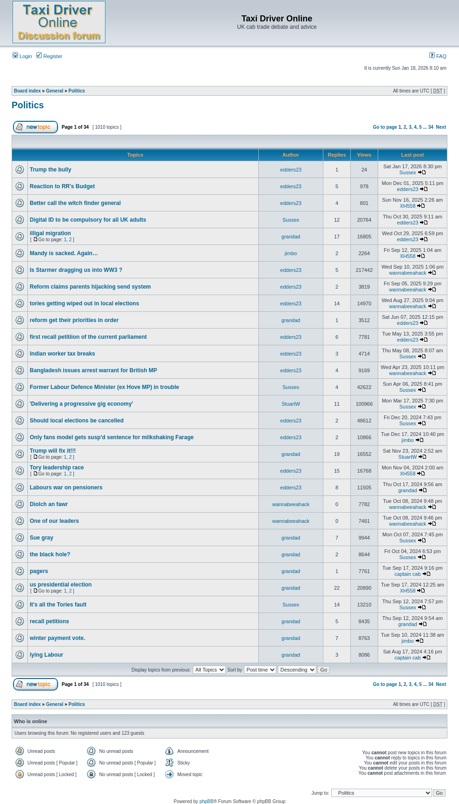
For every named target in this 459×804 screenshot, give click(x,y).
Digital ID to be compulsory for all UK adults (88, 220)
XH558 (408, 206)
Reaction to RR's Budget (62, 186)
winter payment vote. (57, 638)
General (54, 90)
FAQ (437, 56)
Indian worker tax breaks (62, 353)
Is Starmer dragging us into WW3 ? (76, 270)
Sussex (407, 172)
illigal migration (50, 233)
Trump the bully (50, 169)
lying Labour (46, 655)
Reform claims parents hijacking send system (90, 286)
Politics (76, 90)
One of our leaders (54, 521)
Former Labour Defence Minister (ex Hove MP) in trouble (104, 387)
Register (49, 56)
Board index (27, 90)
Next (441, 127)
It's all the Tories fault (58, 604)
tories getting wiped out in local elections (84, 303)
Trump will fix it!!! (53, 451)
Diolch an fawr (49, 504)
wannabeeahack (407, 273)
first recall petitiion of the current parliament (88, 337)
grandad (291, 236)
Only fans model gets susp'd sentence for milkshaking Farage (112, 437)
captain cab (407, 574)
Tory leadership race (57, 467)
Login (22, 56)
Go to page (385, 127)
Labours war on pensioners (66, 487)
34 (430, 127)
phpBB (206, 801)
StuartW (291, 404)
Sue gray (41, 537)
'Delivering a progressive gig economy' (81, 404)
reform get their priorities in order (74, 320)
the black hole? (50, 554)
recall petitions (49, 621)
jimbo (291, 253)
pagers (39, 571)
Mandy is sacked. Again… (64, 253)
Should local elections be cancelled (77, 420)
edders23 (291, 169)
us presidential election (61, 584)
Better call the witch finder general (75, 203)
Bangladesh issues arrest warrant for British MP (93, 370)
